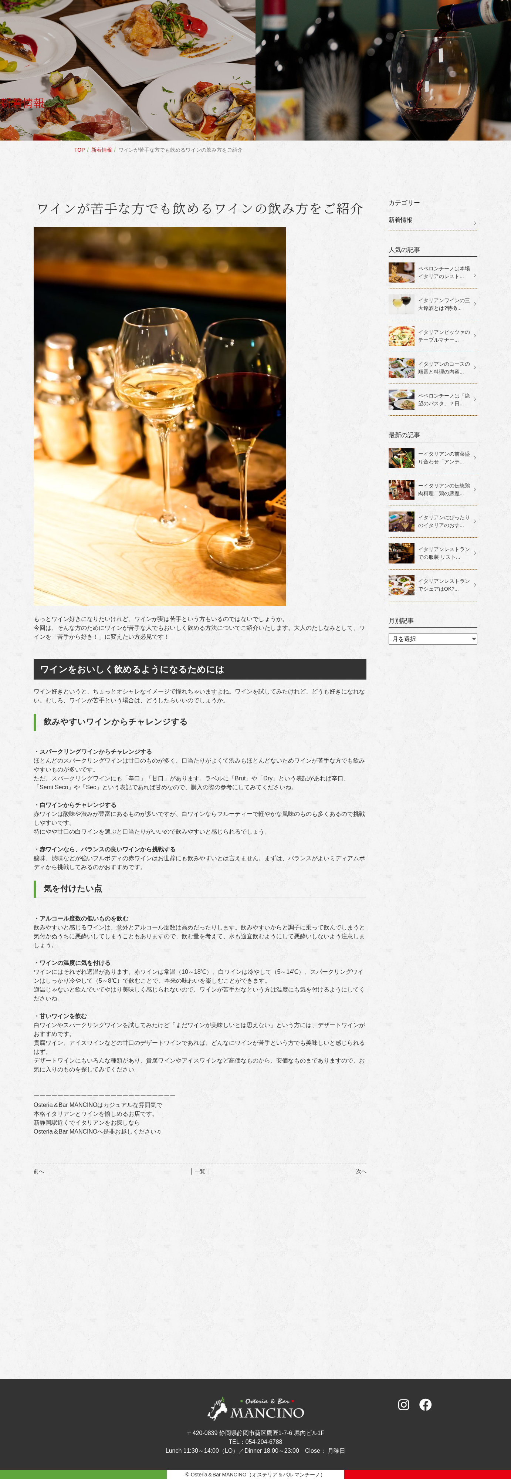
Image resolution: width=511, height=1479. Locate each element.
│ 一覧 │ (200, 1171)
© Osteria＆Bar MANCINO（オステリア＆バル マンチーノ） (255, 1475)
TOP (79, 150)
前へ (39, 1171)
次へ (361, 1171)
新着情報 (101, 150)
